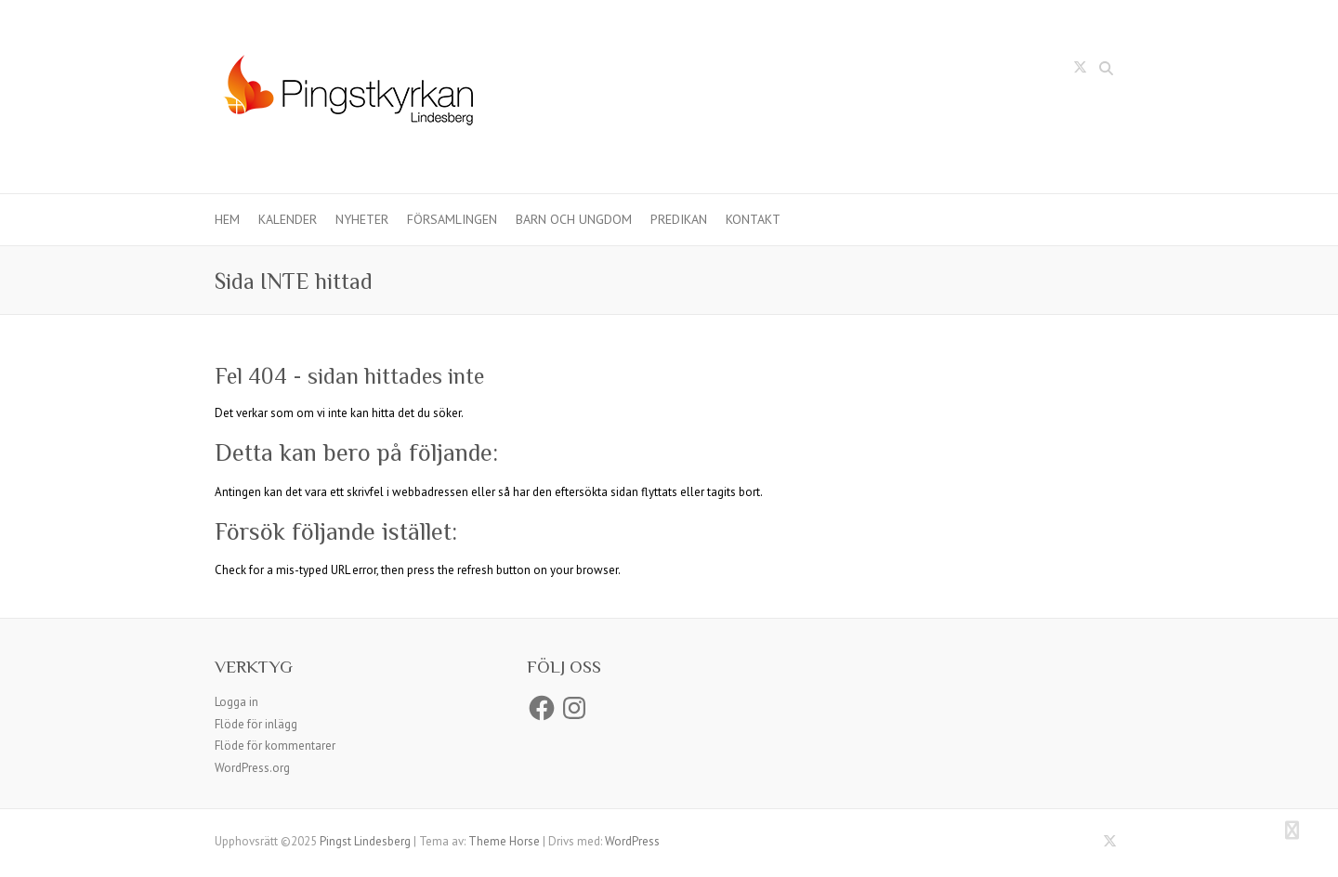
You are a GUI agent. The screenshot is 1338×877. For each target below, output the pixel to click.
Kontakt (753, 219)
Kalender (287, 219)
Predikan (678, 219)
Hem (227, 219)
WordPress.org (252, 768)
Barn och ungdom (574, 219)
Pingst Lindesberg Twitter (1080, 71)
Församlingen (452, 219)
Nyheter (361, 219)
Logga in (236, 702)
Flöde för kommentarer (275, 745)
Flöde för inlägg (256, 724)
